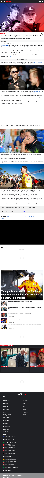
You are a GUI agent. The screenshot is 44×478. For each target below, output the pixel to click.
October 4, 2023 (21, 211)
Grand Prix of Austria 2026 (9, 450)
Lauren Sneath (3, 41)
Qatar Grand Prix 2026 (8, 470)
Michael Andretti (37, 91)
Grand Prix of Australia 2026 (9, 436)
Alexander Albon (6, 411)
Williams (24, 414)
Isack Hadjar (5, 408)
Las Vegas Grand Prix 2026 (9, 468)
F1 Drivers (2, 33)
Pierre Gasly (5, 406)
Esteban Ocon (6, 418)
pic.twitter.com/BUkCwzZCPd (8, 209)
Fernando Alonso (6, 420)
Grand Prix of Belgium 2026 (9, 453)
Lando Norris (5, 401)
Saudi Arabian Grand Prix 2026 (9, 442)
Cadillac (24, 403)
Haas (10, 56)
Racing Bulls (25, 411)
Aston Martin (25, 400)
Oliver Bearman (6, 417)
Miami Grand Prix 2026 (8, 444)
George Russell (6, 415)
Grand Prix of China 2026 (8, 438)
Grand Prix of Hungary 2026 (9, 455)
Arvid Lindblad (6, 425)
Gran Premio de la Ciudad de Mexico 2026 (11, 465)
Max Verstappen (6, 409)
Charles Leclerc (6, 400)
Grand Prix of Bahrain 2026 (9, 441)
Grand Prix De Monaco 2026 (9, 447)
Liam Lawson (5, 423)
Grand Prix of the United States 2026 (10, 464)
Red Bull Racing (25, 412)
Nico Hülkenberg (6, 428)
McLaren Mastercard (26, 408)
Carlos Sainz (5, 412)
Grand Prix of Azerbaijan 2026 (9, 461)
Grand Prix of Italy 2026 (8, 458)
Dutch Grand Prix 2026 (8, 456)
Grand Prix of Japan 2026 (9, 439)
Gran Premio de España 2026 (9, 459)
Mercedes (24, 409)
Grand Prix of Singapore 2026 (9, 462)
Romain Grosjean (5, 45)
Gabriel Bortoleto (6, 426)
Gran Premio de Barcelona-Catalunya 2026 (12, 448)
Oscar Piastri (5, 403)
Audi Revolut (25, 401)
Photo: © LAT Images (4, 31)
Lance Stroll (5, 421)
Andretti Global (12, 93)
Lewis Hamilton (6, 398)
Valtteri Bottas (6, 429)
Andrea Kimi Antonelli (7, 414)
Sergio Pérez (5, 431)
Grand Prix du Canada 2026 (9, 445)
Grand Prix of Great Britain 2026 (10, 451)
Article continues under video (22, 59)
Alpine (24, 398)
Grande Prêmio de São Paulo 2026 (10, 467)
